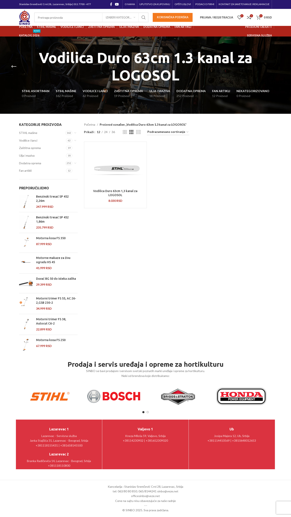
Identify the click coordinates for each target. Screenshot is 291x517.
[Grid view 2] (125, 132)
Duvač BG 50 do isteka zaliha (56, 278)
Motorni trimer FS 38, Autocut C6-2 (51, 321)
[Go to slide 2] (148, 412)
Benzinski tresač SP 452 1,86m (52, 219)
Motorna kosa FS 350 (51, 238)
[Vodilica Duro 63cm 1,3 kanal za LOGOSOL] (115, 166)
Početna (89, 124)
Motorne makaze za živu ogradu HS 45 (53, 260)
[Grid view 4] (138, 132)
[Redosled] (168, 132)
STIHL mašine (28, 133)
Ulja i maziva (27, 155)
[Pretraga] (91, 17)
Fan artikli (25, 170)
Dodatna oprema (30, 163)
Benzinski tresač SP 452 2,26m (52, 198)
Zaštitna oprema (30, 148)
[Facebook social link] (111, 4)
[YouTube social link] (117, 4)
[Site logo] (24, 17)
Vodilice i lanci (28, 140)
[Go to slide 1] (143, 412)
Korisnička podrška (172, 17)
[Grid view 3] (131, 132)
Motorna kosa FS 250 (51, 340)
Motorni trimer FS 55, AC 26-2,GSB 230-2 (56, 300)
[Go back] (13, 66)
